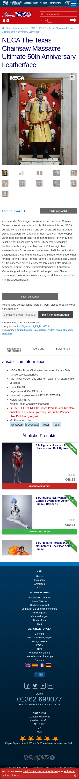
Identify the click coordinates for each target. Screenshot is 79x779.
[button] (72, 77)
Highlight (36, 326)
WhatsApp (17, 424)
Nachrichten (15, 20)
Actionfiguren (19, 28)
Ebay (50, 686)
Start (8, 28)
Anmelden (11, 20)
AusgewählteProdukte (16, 3)
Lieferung (39, 634)
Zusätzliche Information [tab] (14, 349)
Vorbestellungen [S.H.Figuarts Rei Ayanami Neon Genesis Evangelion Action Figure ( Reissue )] (39, 531)
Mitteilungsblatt (39, 612)
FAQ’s (39, 645)
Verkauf (43, 3)
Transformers (55, 3)
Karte (39, 731)
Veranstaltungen (39, 616)
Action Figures (22, 326)
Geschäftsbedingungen (39, 637)
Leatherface (40, 330)
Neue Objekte (39, 601)
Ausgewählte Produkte (39, 597)
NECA (32, 28)
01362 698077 (39, 699)
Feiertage (39, 660)
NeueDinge (5, 3)
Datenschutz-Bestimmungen (39, 656)
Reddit (56, 424)
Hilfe (39, 649)
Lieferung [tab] (38, 348)
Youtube (43, 686)
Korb (39, 587)
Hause (3, 20)
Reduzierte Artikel (39, 605)
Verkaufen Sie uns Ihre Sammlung (39, 608)
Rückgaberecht (39, 641)
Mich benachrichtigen (55, 314)
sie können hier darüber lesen (40, 771)
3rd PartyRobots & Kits (69, 3)
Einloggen (39, 580)
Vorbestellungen (31, 3)
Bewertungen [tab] (63, 348)
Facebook (32, 424)
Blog (39, 624)
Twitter (45, 424)
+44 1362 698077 (28, 704)
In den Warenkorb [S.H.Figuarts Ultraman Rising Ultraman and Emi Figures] (39, 486)
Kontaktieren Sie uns (7, 20)
